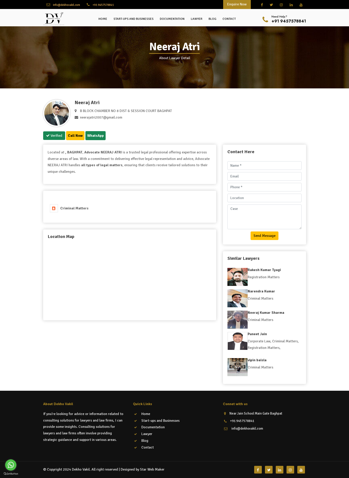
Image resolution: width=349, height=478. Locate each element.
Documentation (172, 19)
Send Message (264, 235)
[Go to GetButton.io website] (11, 473)
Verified (54, 135)
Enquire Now (237, 4)
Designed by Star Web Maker (142, 469)
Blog (212, 19)
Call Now (75, 135)
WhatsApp (95, 135)
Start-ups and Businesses (133, 19)
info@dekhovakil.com (63, 5)
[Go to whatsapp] (10, 465)
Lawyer (196, 19)
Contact (229, 19)
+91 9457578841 (100, 5)
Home (102, 19)
